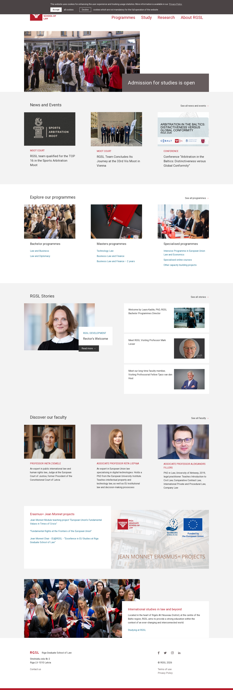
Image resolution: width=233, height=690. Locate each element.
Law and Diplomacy (40, 256)
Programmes (123, 17)
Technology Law (105, 250)
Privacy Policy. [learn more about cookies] (175, 4)
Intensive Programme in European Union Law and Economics (184, 252)
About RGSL (192, 17)
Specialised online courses (178, 259)
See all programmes (195, 198)
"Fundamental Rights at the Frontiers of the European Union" (61, 531)
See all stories (198, 297)
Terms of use (165, 669)
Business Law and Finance (110, 256)
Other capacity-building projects (180, 265)
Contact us (35, 669)
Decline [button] (85, 9)
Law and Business (39, 250)
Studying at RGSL (137, 630)
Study (146, 17)
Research (166, 17)
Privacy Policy (165, 673)
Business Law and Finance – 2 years (116, 261)
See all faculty (198, 418)
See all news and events (193, 105)
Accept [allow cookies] (56, 9)
